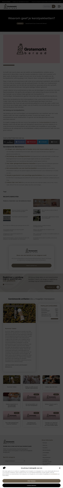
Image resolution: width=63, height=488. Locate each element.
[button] (60, 468)
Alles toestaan (32, 481)
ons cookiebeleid (53, 474)
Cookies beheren (31, 485)
